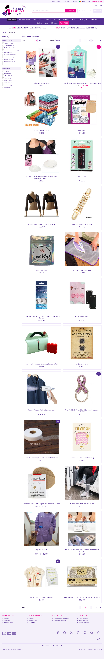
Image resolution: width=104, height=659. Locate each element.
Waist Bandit (82, 130)
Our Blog (69, 1)
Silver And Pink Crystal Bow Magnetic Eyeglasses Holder (82, 411)
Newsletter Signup (7, 622)
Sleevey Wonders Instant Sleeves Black (41, 224)
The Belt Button (41, 270)
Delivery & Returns (61, 1)
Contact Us (75, 1)
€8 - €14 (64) (7, 73)
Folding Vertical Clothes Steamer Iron (41, 410)
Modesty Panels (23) (9, 47)
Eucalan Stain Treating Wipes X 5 (41, 597)
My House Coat (41, 550)
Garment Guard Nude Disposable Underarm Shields (41, 504)
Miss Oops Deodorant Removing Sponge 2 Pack (41, 364)
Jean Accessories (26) (9, 57)
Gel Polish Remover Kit (41, 83)
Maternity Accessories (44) (11, 64)
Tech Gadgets (83, 20)
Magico (84, 649)
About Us (5, 618)
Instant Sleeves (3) (9, 59)
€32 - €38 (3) (8, 82)
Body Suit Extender (82, 316)
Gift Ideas (54, 23)
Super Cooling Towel (41, 130)
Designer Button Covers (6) (11, 50)
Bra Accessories (24, 20)
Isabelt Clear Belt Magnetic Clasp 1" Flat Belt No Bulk (82, 83)
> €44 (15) (7, 87)
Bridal (73, 20)
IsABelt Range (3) (8, 52)
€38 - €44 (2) (8, 85)
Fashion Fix (12, 20)
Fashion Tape (36, 20)
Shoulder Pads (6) (9, 45)
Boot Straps (82, 176)
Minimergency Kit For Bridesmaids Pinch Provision (82, 597)
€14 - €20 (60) (8, 75)
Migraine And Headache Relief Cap (82, 458)
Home (53, 1)
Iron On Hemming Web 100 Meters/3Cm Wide (41, 458)
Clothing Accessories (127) (11, 54)
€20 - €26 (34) (8, 78)
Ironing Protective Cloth (82, 270)
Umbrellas (65, 20)
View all (58, 40)
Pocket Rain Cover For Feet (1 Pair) (82, 504)
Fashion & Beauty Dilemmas (60, 618)
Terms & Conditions (83, 622)
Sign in (97, 5)
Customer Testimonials (59, 620)
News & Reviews (32, 620)
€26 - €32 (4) (8, 80)
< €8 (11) (6, 71)
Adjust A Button (82, 364)
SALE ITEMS (64, 23)
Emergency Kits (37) (9, 61)
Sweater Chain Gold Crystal (82, 224)
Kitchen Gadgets (42, 23)
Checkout (97, 11)
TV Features (31, 622)
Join (101, 5)
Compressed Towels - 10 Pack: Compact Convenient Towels (41, 317)
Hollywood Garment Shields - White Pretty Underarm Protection (41, 177)
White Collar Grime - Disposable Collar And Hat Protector (82, 550)
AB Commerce (98, 649)
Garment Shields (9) (9, 43)
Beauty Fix (47, 20)
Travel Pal (93, 20)
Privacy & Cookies (82, 620)
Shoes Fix (56, 20)
